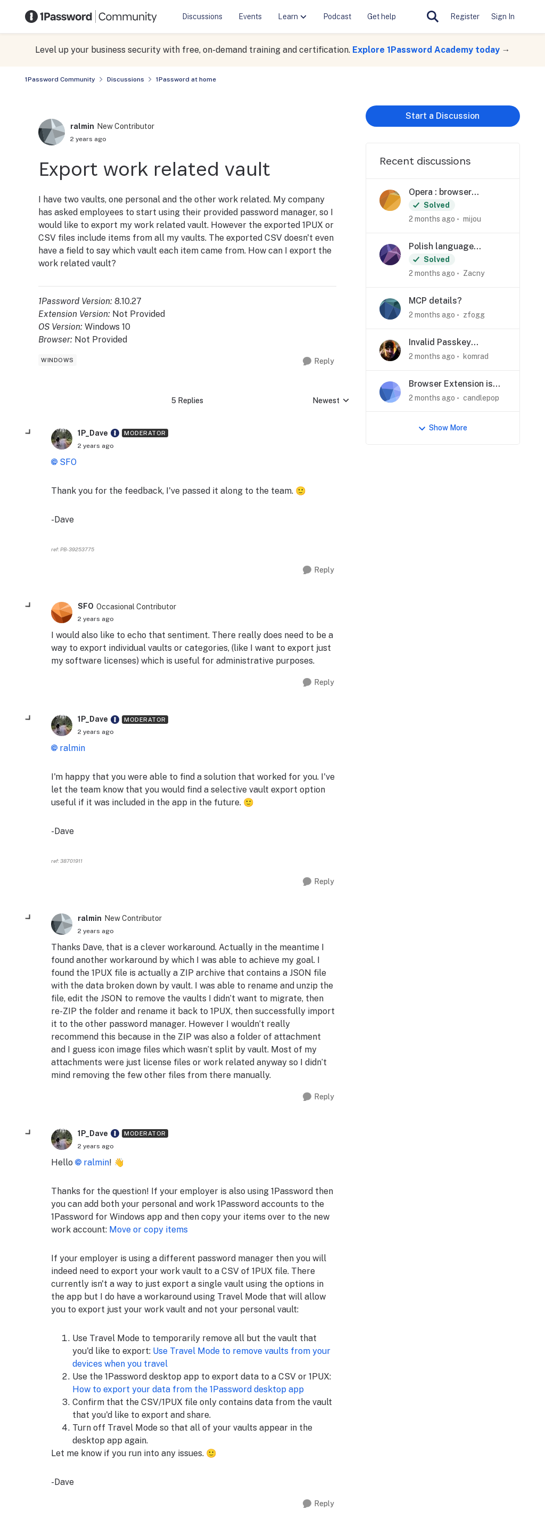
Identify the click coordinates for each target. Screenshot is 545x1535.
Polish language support (441, 246)
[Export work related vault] (96, 446)
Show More (442, 427)
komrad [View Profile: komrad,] (476, 356)
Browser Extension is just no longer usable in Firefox (455, 384)
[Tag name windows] (57, 360)
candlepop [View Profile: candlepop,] (481, 397)
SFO (68, 462)
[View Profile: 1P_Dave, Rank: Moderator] (61, 439)
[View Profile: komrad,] (390, 350)
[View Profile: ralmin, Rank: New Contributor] (51, 132)
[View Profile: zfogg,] (390, 309)
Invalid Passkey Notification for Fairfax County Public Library (454, 342)
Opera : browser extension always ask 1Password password (452, 192)
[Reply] (318, 361)
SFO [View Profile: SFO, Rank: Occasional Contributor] (86, 606)
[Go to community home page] (91, 16)
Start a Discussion (443, 116)
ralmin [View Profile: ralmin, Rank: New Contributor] (82, 126)
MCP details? (435, 301)
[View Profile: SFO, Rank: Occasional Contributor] (61, 612)
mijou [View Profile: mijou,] (472, 219)
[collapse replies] (28, 432)
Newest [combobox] (331, 401)
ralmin (72, 748)
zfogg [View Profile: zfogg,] (474, 315)
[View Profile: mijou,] (390, 200)
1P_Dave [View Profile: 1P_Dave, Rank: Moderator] (93, 433)
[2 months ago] (432, 219)
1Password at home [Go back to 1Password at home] (186, 79)
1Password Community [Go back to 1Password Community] (60, 79)
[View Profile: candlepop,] (390, 392)
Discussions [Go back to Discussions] (125, 79)
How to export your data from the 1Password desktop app (188, 1389)
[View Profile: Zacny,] (390, 254)
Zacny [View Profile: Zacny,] (473, 273)
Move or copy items (148, 1229)
